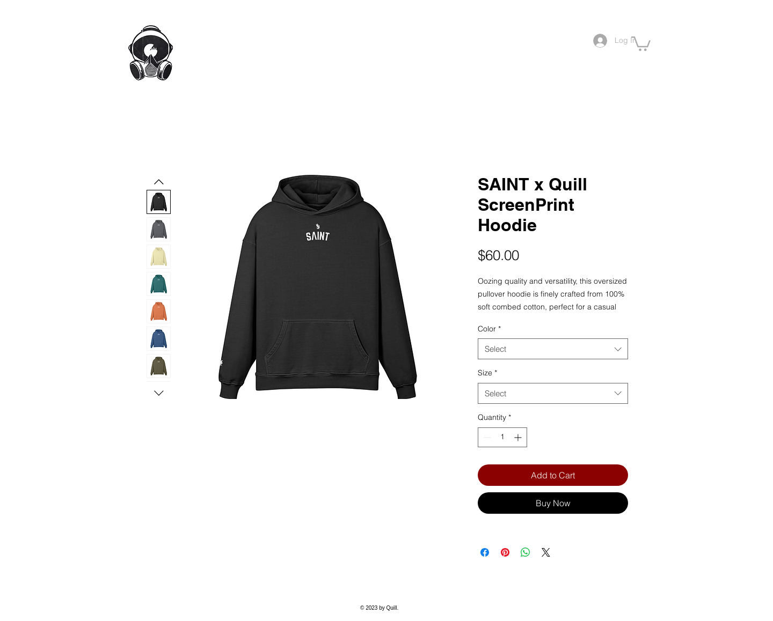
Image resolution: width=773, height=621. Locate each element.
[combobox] (553, 348)
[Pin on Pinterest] (505, 552)
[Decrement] (486, 437)
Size (487, 373)
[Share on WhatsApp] (525, 552)
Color (489, 329)
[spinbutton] (502, 437)
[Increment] (519, 437)
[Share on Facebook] (484, 552)
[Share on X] (545, 552)
